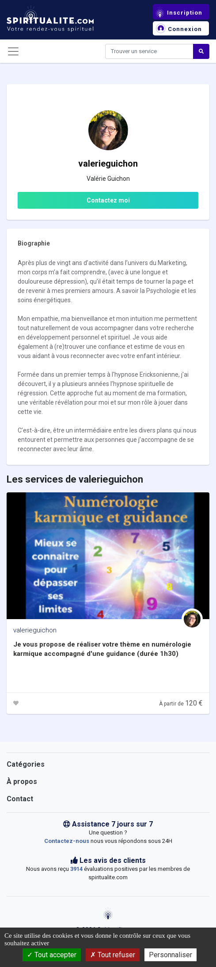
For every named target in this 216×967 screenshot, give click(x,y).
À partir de (181, 704)
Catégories (26, 764)
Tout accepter (51, 955)
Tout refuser (112, 955)
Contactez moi (108, 200)
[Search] (149, 51)
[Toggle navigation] (13, 51)
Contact (20, 799)
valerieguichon (35, 630)
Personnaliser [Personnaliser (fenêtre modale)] (170, 955)
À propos (22, 781)
